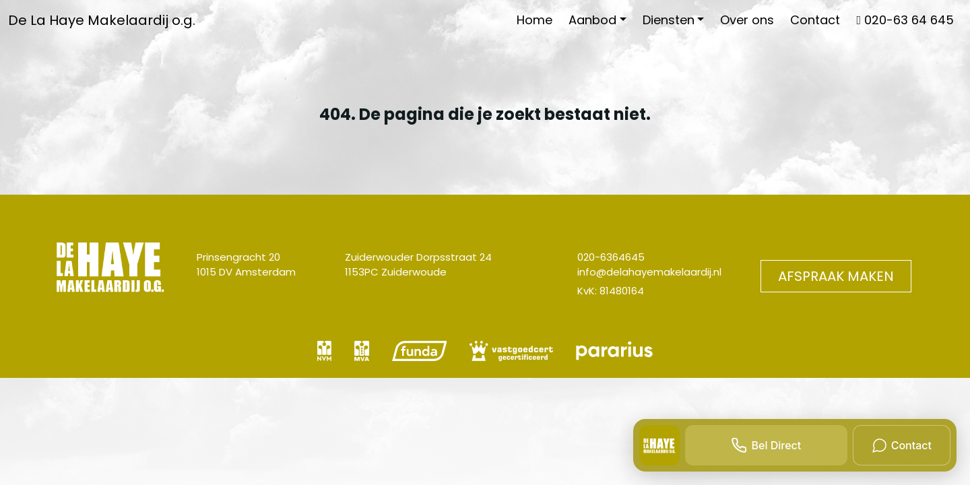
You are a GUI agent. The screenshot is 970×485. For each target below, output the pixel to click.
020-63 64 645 (905, 19)
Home (534, 19)
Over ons (747, 19)
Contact (815, 19)
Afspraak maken (836, 276)
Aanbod (592, 19)
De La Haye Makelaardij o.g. (101, 20)
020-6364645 (611, 257)
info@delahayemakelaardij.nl (649, 272)
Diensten (668, 19)
